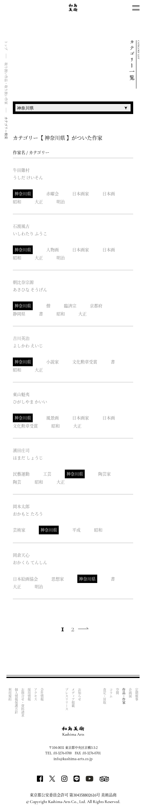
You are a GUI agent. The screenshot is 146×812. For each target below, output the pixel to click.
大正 (39, 201)
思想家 (57, 579)
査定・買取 (104, 696)
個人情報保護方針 (16, 701)
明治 (60, 201)
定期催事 (136, 694)
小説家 (52, 361)
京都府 (96, 305)
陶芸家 (104, 474)
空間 (117, 691)
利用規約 (9, 694)
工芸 (47, 474)
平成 (76, 530)
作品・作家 (123, 696)
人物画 (52, 249)
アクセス (35, 694)
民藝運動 (21, 474)
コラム (110, 693)
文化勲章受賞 (84, 361)
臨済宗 (70, 305)
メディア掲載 (73, 697)
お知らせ (79, 694)
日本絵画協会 (25, 579)
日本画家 (80, 193)
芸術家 (19, 530)
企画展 (130, 693)
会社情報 (41, 694)
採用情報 (29, 694)
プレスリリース (66, 699)
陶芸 (17, 482)
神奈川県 (22, 193)
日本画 (108, 193)
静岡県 (19, 313)
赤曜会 (52, 193)
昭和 (17, 201)
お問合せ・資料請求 (22, 702)
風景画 (52, 418)
